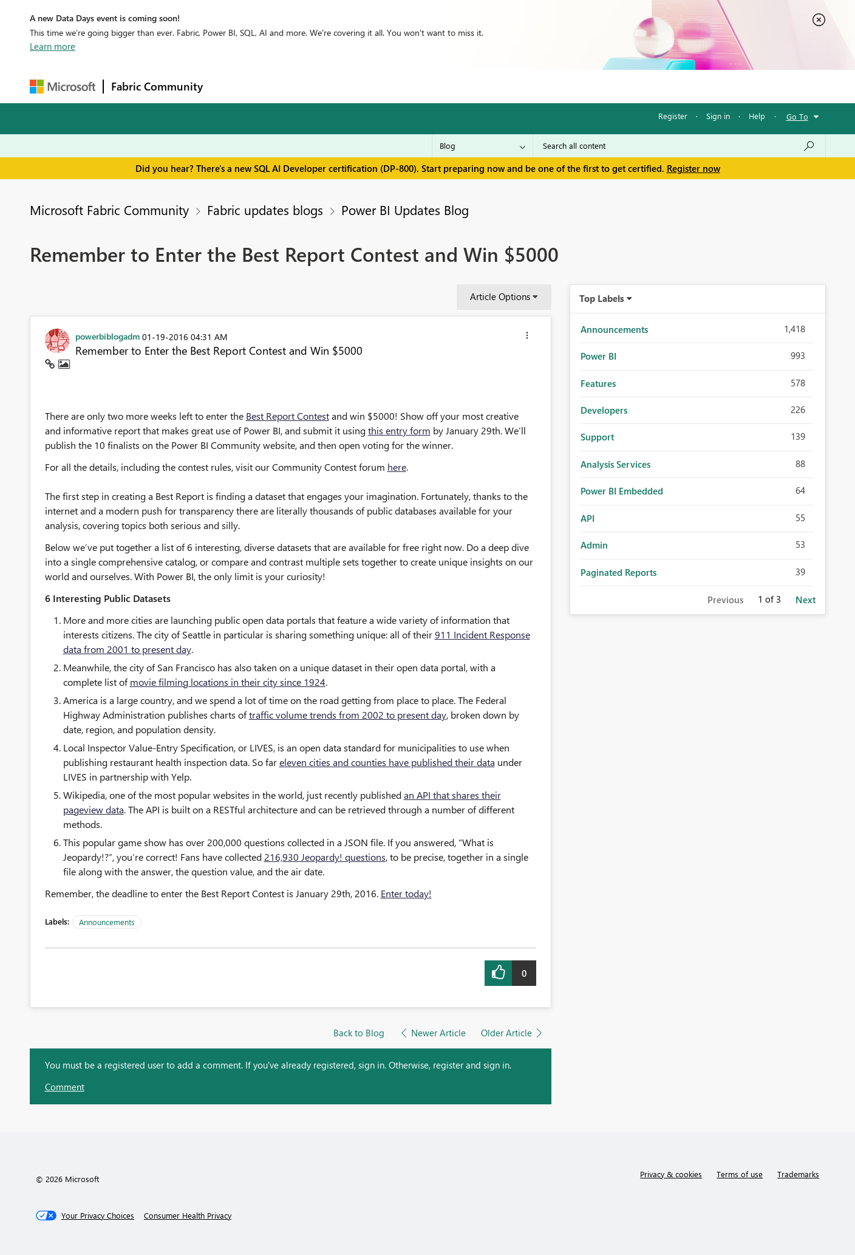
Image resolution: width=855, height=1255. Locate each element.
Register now (693, 168)
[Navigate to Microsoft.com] (62, 87)
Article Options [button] (500, 296)
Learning (489, 86)
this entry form (399, 430)
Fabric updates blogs (265, 209)
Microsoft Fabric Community (109, 209)
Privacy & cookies (671, 1174)
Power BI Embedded (622, 491)
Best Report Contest (287, 415)
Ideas (333, 86)
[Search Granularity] (482, 145)
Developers (604, 410)
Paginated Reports (618, 572)
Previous (725, 599)
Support (540, 86)
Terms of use (740, 1174)
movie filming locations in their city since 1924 (227, 681)
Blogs (442, 86)
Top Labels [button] (601, 298)
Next (805, 599)
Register (672, 116)
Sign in (718, 116)
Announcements (107, 922)
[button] (527, 337)
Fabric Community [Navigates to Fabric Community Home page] (157, 86)
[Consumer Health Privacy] (187, 1215)
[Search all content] (679, 145)
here (396, 466)
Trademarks (798, 1174)
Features (598, 383)
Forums (230, 86)
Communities (387, 86)
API (587, 518)
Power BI (598, 356)
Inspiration (283, 86)
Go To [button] (797, 116)
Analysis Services (615, 464)
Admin (594, 545)
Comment (64, 1087)
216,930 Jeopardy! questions (325, 856)
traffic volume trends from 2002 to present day (347, 714)
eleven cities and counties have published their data (387, 762)
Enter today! (406, 893)
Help (757, 116)
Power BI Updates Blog (405, 209)
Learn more (52, 46)
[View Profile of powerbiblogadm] (107, 336)
